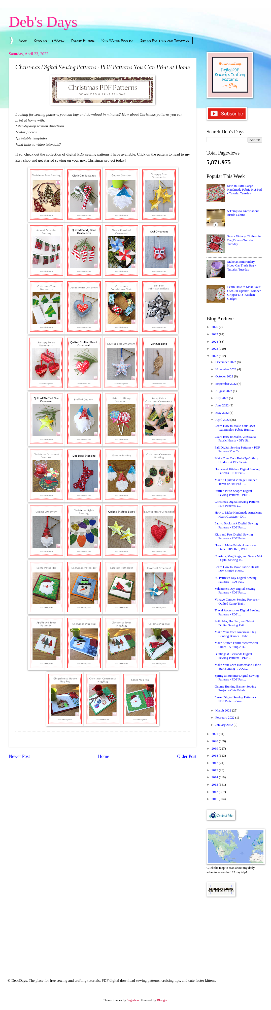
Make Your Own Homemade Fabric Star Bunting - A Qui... (238, 666)
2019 (215, 748)
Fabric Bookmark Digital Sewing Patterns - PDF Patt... (236, 525)
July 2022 (222, 398)
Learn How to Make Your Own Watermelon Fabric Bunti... (235, 427)
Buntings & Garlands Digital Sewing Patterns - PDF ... (233, 656)
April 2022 (222, 420)
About (23, 40)
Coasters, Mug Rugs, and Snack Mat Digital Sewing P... (238, 558)
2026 (215, 327)
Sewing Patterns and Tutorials (164, 40)
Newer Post (19, 756)
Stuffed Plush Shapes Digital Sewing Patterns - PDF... (233, 492)
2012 (215, 792)
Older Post (186, 756)
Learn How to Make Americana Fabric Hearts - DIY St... (235, 438)
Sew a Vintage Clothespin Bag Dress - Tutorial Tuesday (244, 240)
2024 (215, 341)
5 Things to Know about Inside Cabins (243, 213)
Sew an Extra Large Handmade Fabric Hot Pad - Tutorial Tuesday (244, 189)
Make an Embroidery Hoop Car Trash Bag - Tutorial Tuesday (241, 265)
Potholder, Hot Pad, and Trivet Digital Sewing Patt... (234, 623)
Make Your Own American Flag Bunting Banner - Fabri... (235, 634)
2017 (215, 763)
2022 (215, 356)
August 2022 (224, 391)
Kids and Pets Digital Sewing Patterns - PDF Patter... (234, 536)
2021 (215, 734)
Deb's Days (43, 21)
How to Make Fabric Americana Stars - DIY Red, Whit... (235, 547)
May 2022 (222, 412)
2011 (215, 799)
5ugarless (133, 1000)
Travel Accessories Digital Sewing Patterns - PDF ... (237, 612)
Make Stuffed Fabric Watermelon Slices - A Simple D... (236, 644)
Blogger (162, 1000)
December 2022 (226, 362)
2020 (215, 741)
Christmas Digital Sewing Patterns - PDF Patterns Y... (238, 503)
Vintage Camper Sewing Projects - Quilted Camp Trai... (237, 601)
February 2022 (225, 717)
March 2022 (223, 710)
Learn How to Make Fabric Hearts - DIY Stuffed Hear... (238, 569)
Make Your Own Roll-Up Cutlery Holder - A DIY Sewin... (236, 460)
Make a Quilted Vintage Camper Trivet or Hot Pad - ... (236, 482)
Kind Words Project (117, 40)
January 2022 (224, 725)
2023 (215, 348)
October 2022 (224, 376)
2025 (215, 334)
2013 (215, 784)
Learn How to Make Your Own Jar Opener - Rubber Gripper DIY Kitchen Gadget (244, 292)
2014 (215, 777)
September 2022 (226, 383)
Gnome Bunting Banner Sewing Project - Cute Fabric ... (235, 688)
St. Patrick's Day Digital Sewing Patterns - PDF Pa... (235, 579)
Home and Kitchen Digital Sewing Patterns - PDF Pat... (237, 471)
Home (103, 756)
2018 (215, 755)
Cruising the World (49, 40)
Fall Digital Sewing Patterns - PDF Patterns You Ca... (237, 449)
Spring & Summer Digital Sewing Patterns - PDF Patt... (237, 677)
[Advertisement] (234, 930)
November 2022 (226, 369)
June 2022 (222, 405)
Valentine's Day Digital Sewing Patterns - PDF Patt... (235, 590)
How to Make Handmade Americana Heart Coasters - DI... (238, 514)
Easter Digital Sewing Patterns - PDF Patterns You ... (235, 699)
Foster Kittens (83, 40)
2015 (215, 770)
